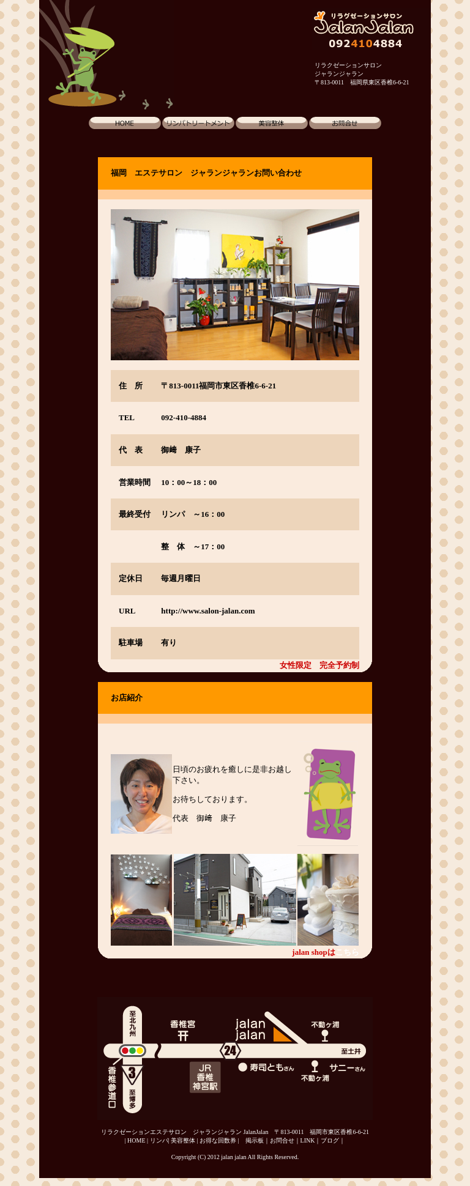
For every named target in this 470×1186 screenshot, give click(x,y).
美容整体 (183, 1140)
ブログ (330, 1140)
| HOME (135, 1140)
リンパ (159, 1140)
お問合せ (282, 1140)
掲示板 (254, 1140)
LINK (307, 1140)
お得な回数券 (218, 1140)
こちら (347, 952)
